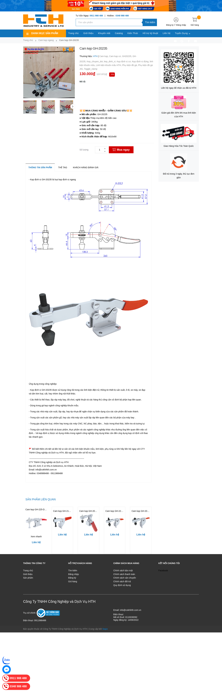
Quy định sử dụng (122, 585)
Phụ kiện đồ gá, (130, 65)
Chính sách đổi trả (122, 581)
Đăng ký (170, 25)
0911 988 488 (96, 15)
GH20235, (127, 56)
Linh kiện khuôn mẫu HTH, (109, 65)
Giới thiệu (28, 574)
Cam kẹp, (104, 56)
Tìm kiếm (150, 22)
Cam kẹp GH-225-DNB (36, 509)
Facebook (163, 570)
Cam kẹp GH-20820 (89, 511)
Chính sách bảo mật (123, 570)
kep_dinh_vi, (110, 61)
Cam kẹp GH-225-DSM (116, 511)
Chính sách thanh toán (124, 574)
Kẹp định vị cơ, (124, 61)
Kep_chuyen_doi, (95, 61)
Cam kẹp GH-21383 (62, 511)
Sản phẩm (28, 578)
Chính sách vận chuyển (124, 578)
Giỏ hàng (72, 581)
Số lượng (84, 149)
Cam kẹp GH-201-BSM (143, 511)
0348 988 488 (122, 15)
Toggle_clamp (90, 69)
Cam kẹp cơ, (115, 56)
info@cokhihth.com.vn (130, 610)
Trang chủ (28, 570)
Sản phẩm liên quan (40, 499)
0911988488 (40, 620)
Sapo (105, 629)
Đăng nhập (181, 25)
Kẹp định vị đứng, (141, 61)
